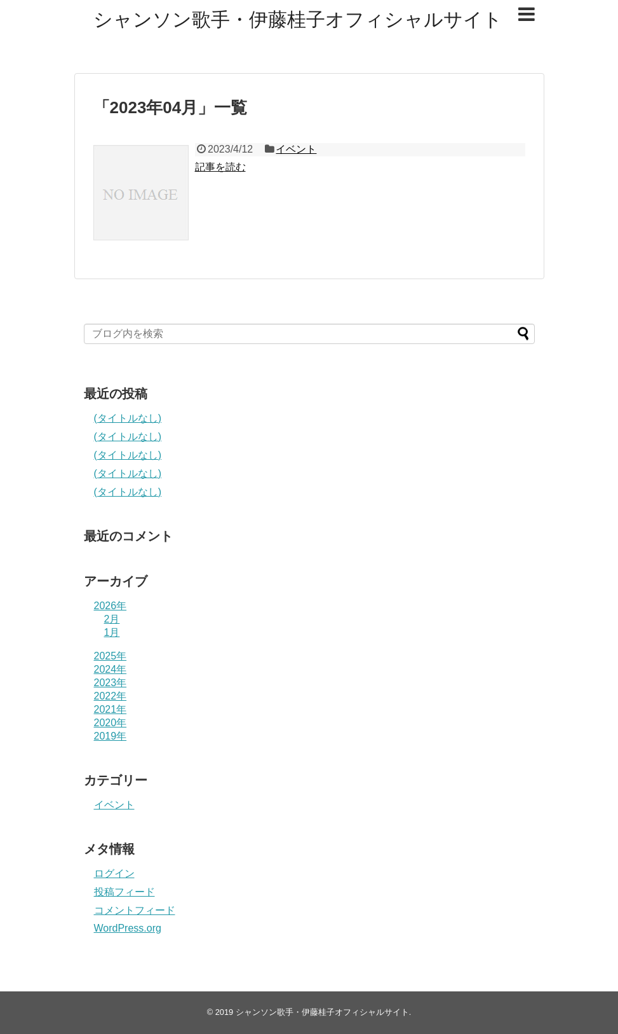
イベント (296, 149)
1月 (112, 632)
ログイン (114, 873)
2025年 (110, 656)
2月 (112, 619)
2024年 (110, 669)
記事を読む (220, 167)
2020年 (110, 722)
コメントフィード (134, 910)
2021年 (110, 709)
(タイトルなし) (128, 418)
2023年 (110, 682)
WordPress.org (127, 928)
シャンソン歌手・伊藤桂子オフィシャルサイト (297, 19)
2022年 (110, 696)
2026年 (110, 605)
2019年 (110, 736)
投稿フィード (124, 891)
